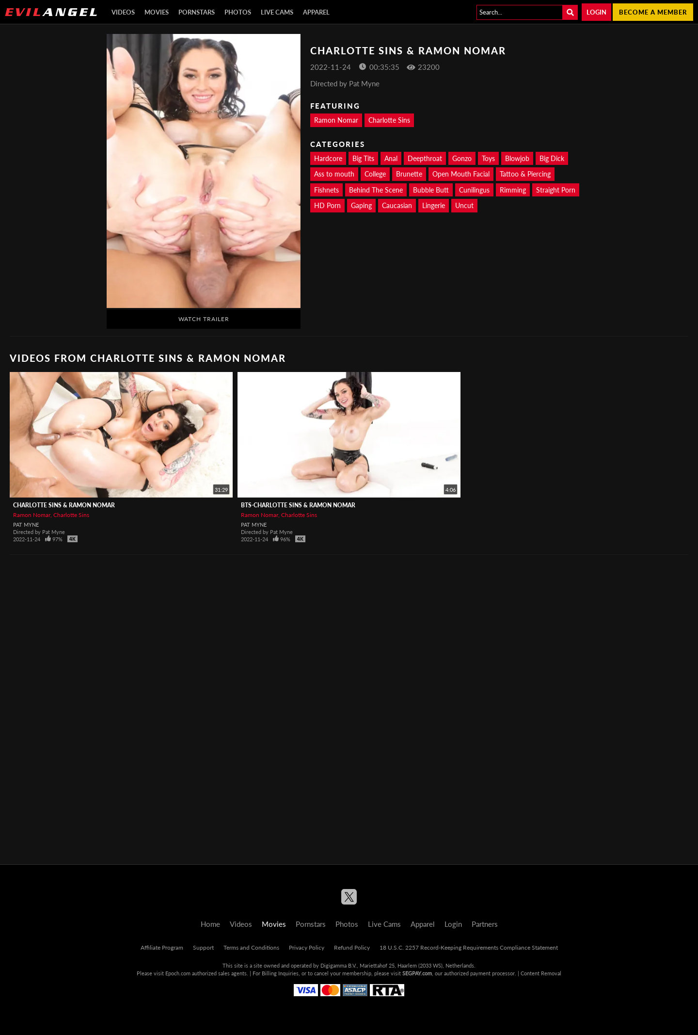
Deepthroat (425, 158)
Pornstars (196, 12)
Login (596, 12)
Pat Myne (26, 524)
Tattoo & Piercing (525, 174)
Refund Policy (352, 947)
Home (210, 924)
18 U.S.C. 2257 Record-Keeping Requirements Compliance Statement (469, 947)
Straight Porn (555, 190)
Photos (237, 12)
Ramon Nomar (336, 120)
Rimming (513, 190)
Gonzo (462, 158)
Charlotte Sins (389, 120)
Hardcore (328, 158)
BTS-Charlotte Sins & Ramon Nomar (298, 505)
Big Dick (551, 158)
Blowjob (517, 158)
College (375, 174)
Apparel (316, 12)
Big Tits (363, 158)
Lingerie (433, 205)
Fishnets (326, 190)
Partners (485, 924)
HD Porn (327, 205)
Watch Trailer (203, 319)
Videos (123, 12)
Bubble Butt (431, 190)
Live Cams (277, 12)
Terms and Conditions (251, 947)
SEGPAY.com (417, 973)
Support (203, 947)
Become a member (653, 12)
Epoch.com (177, 973)
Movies (156, 12)
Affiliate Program (162, 947)
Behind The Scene (376, 190)
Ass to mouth (334, 174)
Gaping (361, 205)
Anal (390, 158)
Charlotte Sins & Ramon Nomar (64, 505)
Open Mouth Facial (461, 174)
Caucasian (397, 205)
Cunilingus (474, 190)
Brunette (409, 174)
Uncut (464, 205)
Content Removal (541, 973)
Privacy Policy (306, 947)
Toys (488, 158)
